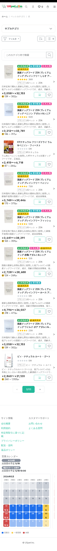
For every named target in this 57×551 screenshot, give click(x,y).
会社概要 (5, 423)
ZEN (40, 83)
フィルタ (10, 39)
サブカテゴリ (12, 28)
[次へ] (40, 389)
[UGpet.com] (12, 6)
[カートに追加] (39, 95)
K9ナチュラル (32, 152)
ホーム (5, 16)
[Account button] (33, 6)
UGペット (30, 83)
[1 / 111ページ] (28, 389)
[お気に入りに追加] (49, 95)
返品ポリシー (8, 449)
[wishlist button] (40, 7)
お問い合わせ (35, 423)
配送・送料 (7, 445)
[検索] (26, 6)
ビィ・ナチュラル (34, 365)
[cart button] (48, 6)
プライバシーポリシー (12, 440)
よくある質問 (35, 428)
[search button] (49, 55)
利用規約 (5, 428)
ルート (49, 365)
